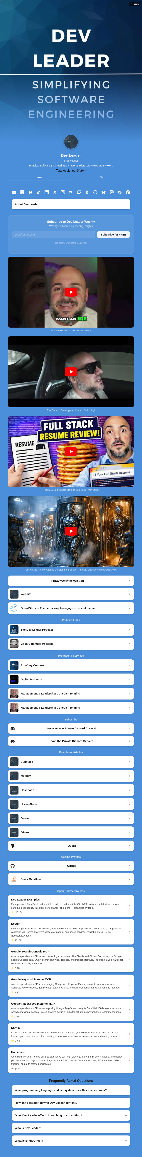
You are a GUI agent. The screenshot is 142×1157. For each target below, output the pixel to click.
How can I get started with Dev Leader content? (46, 1102)
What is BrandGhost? (29, 1140)
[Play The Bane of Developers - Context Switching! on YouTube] (71, 371)
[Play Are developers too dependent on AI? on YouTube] (71, 292)
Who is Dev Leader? (28, 1128)
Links (39, 177)
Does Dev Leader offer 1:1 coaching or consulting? (48, 1115)
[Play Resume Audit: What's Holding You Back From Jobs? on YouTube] (71, 451)
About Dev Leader (26, 204)
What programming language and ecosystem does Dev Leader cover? (61, 1090)
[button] (71, 71)
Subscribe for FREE (113, 234)
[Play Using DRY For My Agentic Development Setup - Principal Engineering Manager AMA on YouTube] (71, 531)
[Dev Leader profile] (71, 142)
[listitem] (14, 192)
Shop (103, 177)
